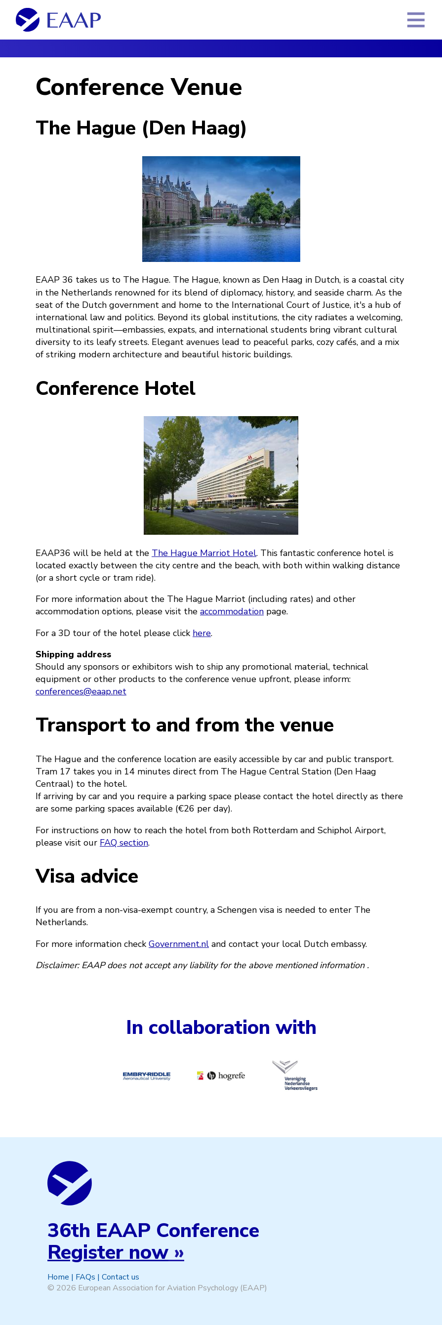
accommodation (232, 611)
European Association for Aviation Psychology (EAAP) (172, 1287)
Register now (107, 1252)
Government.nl (179, 944)
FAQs (85, 1277)
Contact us (120, 1277)
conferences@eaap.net (81, 691)
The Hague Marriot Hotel (204, 553)
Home (58, 1277)
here (202, 633)
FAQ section (124, 843)
